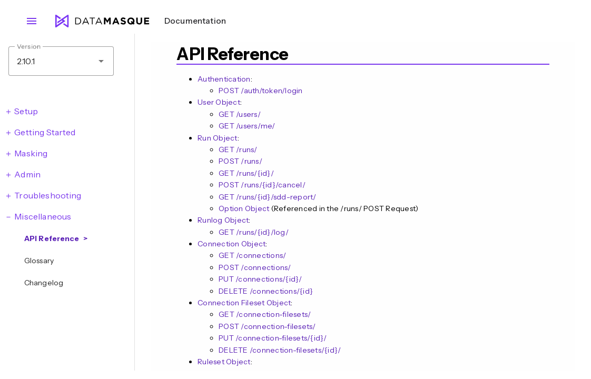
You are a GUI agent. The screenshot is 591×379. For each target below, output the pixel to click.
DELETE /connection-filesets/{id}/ (280, 350)
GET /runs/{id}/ (246, 173)
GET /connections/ (252, 255)
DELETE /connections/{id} (266, 291)
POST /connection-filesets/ (267, 326)
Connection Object (231, 243)
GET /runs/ (238, 149)
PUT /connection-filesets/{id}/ (273, 338)
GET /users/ (240, 114)
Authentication (224, 79)
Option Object (244, 208)
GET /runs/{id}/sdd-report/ (268, 197)
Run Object (218, 138)
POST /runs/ (240, 161)
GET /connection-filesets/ (265, 314)
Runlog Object (223, 220)
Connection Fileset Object (244, 302)
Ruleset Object (224, 361)
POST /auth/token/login (261, 90)
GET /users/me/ (247, 126)
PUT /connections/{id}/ (260, 279)
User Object (219, 102)
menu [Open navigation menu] (31, 21)
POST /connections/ (255, 267)
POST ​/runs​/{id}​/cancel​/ (262, 185)
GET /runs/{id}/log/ (254, 232)
